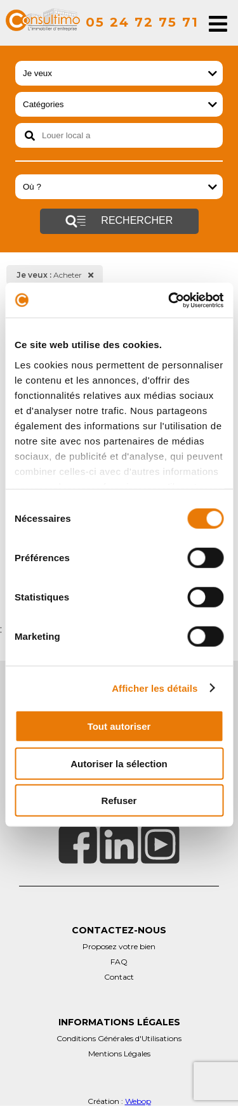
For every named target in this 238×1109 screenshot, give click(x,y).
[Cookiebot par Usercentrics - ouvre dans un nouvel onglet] (169, 300)
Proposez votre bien (119, 946)
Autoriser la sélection (119, 763)
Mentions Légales (119, 1053)
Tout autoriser (119, 726)
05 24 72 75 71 (142, 22)
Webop (138, 1101)
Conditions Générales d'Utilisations (119, 1038)
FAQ (119, 961)
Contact (119, 977)
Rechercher (119, 221)
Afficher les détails (154, 687)
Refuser (119, 800)
